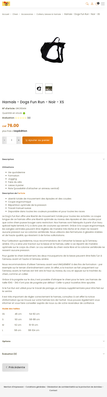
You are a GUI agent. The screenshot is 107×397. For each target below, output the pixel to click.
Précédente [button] (15, 367)
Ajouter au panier (37, 140)
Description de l (13, 193)
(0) (22, 118)
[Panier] (97, 4)
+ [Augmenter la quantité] (18, 140)
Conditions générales (35, 387)
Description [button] (53, 159)
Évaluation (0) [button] (53, 354)
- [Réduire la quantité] (4, 140)
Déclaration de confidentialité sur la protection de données (74, 387)
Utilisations (8, 167)
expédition (20, 131)
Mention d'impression (14, 387)
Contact (53, 390)
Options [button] (53, 341)
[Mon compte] (92, 3)
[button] (87, 4)
